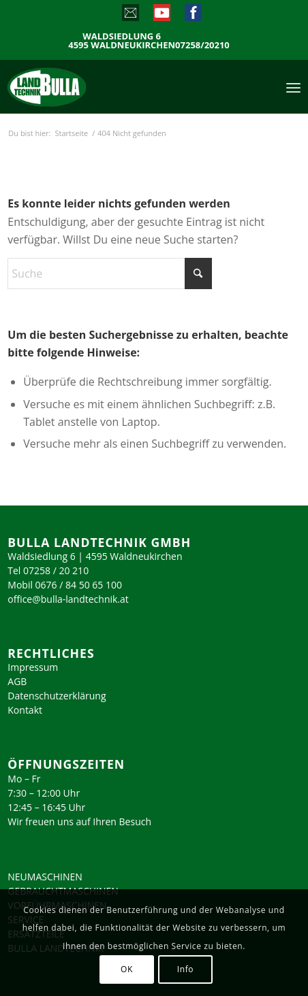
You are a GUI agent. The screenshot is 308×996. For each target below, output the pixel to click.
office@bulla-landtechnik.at (68, 599)
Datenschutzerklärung (56, 695)
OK (127, 969)
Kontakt (24, 709)
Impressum (32, 667)
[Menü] (293, 86)
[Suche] (109, 273)
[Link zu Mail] (129, 15)
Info (185, 969)
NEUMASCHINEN (44, 876)
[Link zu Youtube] (161, 15)
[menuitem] (293, 86)
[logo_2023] (75, 86)
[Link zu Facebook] (192, 15)
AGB (17, 681)
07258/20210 (202, 45)
